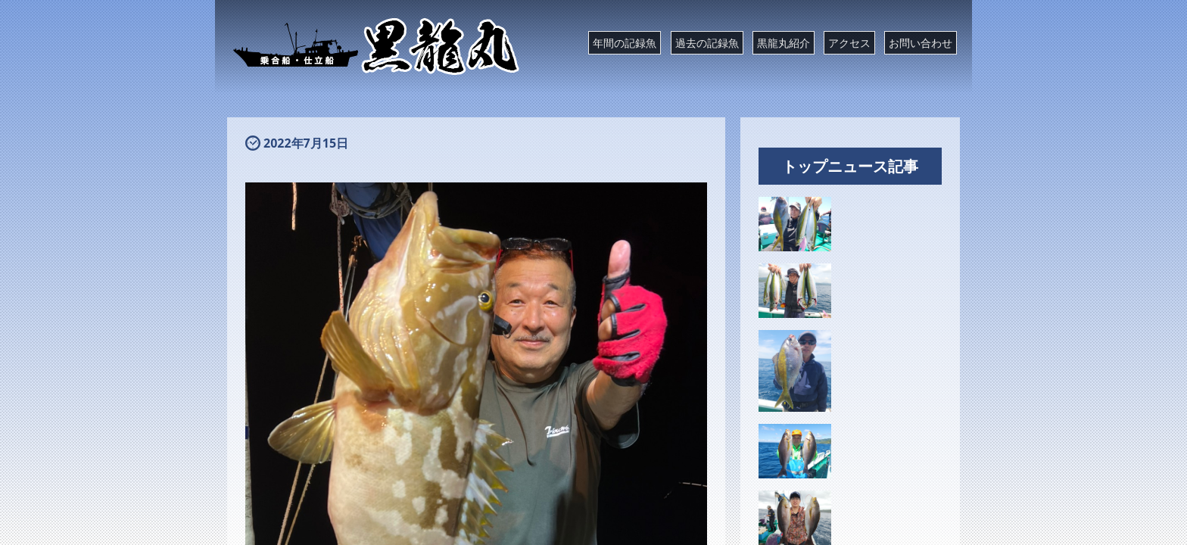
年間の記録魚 (624, 43)
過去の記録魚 (707, 43)
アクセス (849, 43)
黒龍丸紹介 (783, 43)
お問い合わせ (920, 43)
